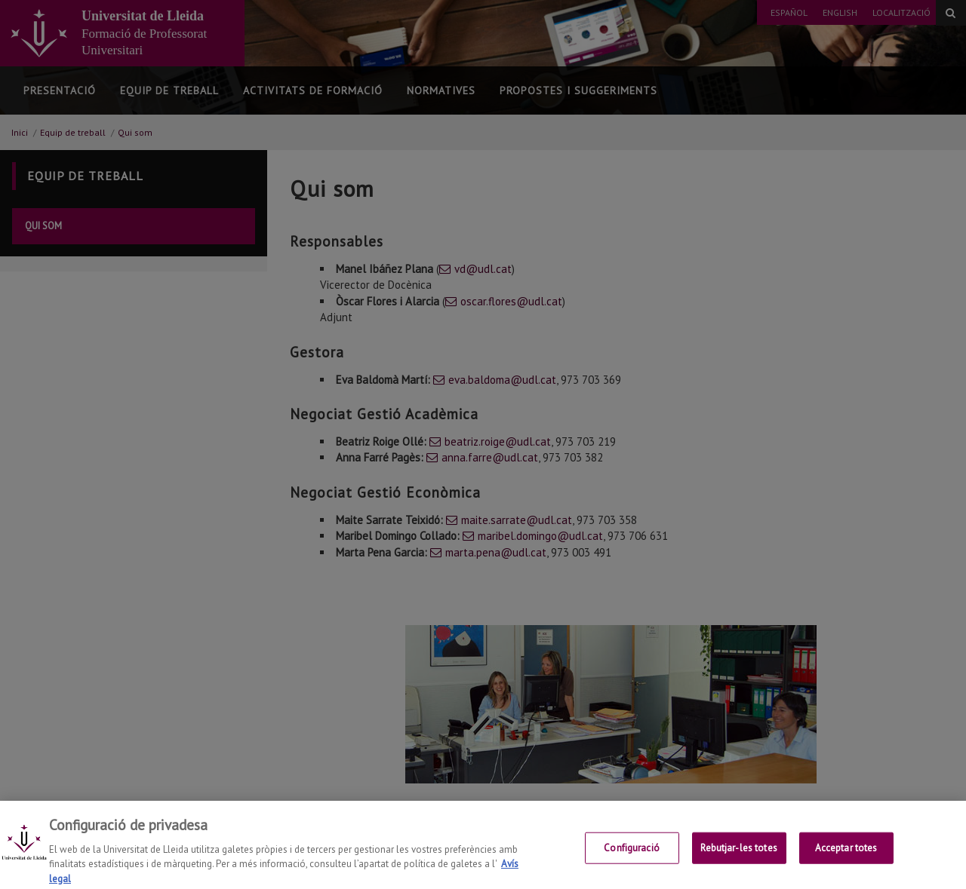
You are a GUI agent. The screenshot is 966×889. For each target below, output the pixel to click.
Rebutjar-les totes (738, 859)
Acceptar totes (846, 859)
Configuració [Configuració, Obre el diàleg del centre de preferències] (632, 859)
